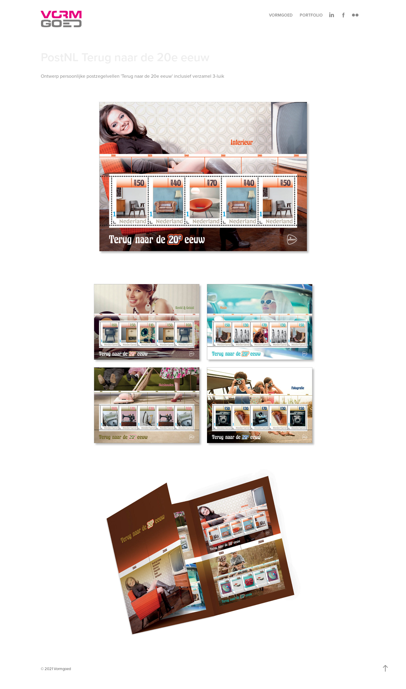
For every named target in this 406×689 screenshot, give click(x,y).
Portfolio (311, 15)
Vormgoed (281, 15)
